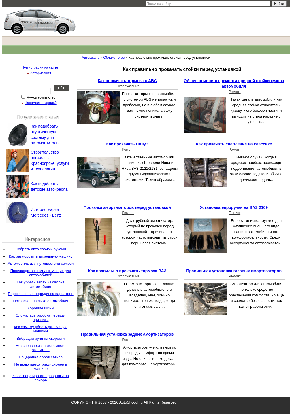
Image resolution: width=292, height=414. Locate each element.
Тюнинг (234, 213)
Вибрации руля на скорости (41, 338)
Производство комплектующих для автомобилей (40, 273)
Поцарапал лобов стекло (41, 357)
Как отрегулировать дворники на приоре (40, 378)
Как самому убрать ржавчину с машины (40, 329)
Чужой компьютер (41, 97)
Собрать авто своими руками (40, 249)
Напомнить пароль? (40, 103)
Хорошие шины (40, 308)
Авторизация (40, 73)
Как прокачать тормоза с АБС (127, 80)
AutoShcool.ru (131, 402)
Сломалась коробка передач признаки (41, 317)
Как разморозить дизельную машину (41, 256)
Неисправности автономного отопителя (41, 347)
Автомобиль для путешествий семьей (41, 263)
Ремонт (234, 92)
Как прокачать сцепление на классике (234, 144)
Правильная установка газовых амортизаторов (234, 271)
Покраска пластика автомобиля (40, 301)
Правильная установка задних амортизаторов (127, 334)
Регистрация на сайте (40, 67)
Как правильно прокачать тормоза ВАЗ (127, 271)
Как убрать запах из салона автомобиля (41, 284)
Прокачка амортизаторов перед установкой (127, 207)
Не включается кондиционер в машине (40, 366)
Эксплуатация (128, 86)
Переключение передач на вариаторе (41, 294)
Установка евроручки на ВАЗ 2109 (234, 207)
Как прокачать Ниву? (127, 144)
